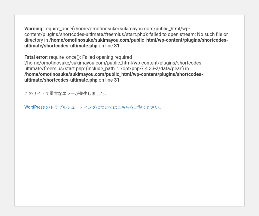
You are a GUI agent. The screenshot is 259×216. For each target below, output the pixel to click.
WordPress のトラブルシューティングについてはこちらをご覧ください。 (94, 107)
